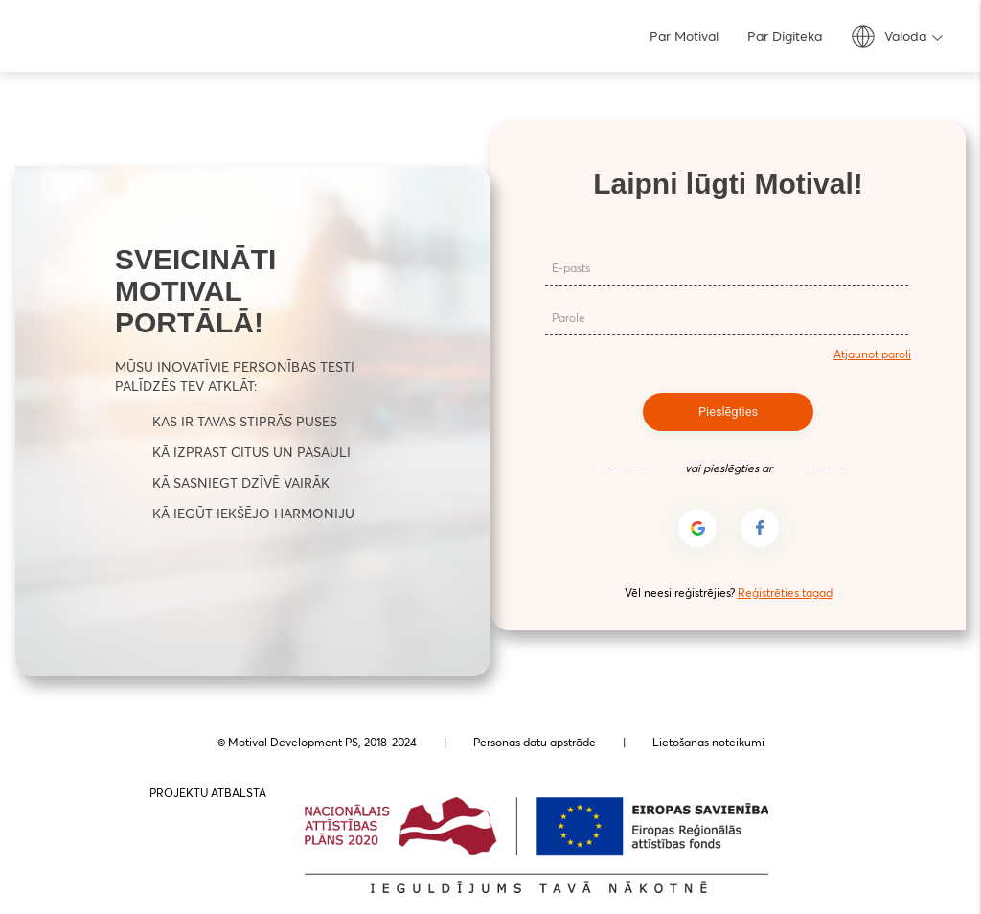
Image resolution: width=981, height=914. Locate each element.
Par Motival (684, 36)
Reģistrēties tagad (785, 592)
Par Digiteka (784, 36)
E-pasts (570, 270)
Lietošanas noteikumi (708, 742)
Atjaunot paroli (872, 354)
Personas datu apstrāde (534, 742)
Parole (567, 319)
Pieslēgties (728, 411)
